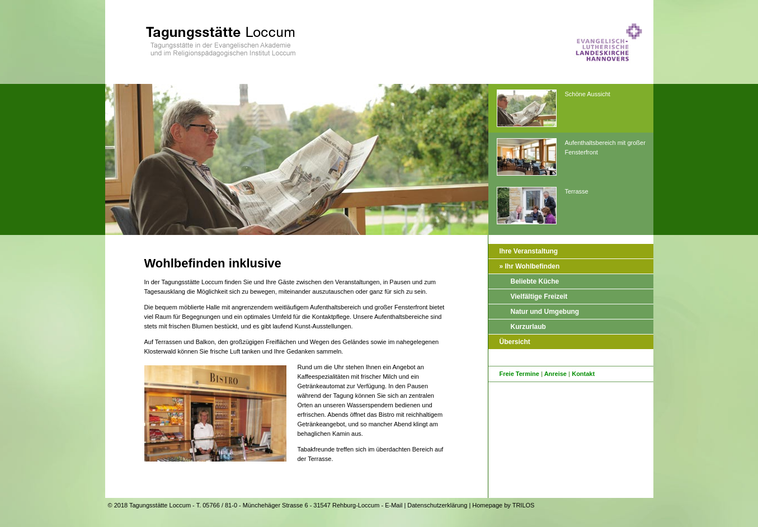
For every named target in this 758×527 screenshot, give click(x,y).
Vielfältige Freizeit (539, 296)
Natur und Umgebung (545, 312)
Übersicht (515, 342)
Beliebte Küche (535, 281)
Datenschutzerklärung (437, 505)
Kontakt (583, 373)
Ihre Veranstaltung (529, 251)
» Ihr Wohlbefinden (530, 266)
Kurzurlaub (528, 327)
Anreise (555, 373)
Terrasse (542, 206)
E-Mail (393, 505)
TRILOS (523, 505)
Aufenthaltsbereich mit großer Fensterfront (571, 157)
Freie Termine (519, 373)
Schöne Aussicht (553, 109)
